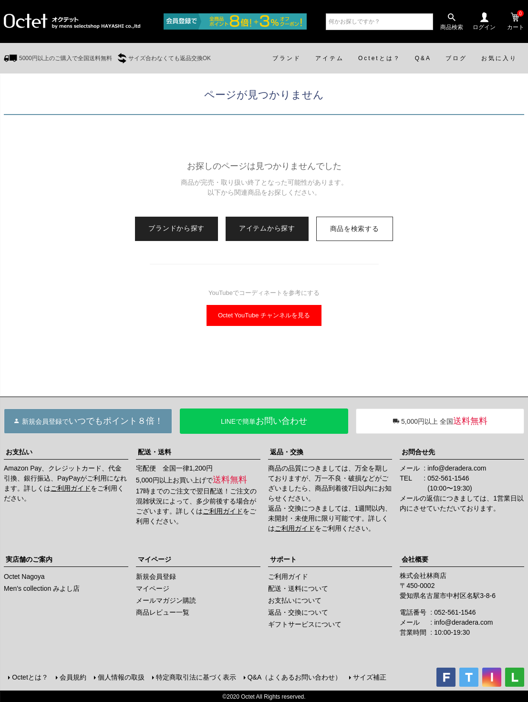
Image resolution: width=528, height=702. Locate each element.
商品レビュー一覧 (162, 612)
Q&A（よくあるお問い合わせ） (294, 677)
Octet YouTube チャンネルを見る (264, 315)
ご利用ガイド (71, 488)
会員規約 (72, 677)
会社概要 (415, 559)
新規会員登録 (156, 576)
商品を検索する (354, 228)
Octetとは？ (29, 677)
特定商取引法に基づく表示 (195, 677)
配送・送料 (154, 452)
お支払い (19, 452)
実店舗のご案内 (29, 559)
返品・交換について (298, 612)
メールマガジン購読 (166, 600)
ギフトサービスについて (305, 624)
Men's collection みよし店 (42, 588)
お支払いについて (294, 600)
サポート (283, 559)
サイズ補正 (369, 677)
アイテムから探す (267, 228)
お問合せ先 (418, 452)
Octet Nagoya (24, 576)
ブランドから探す (176, 228)
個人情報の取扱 (120, 677)
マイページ (154, 559)
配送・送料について (298, 588)
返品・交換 (286, 452)
